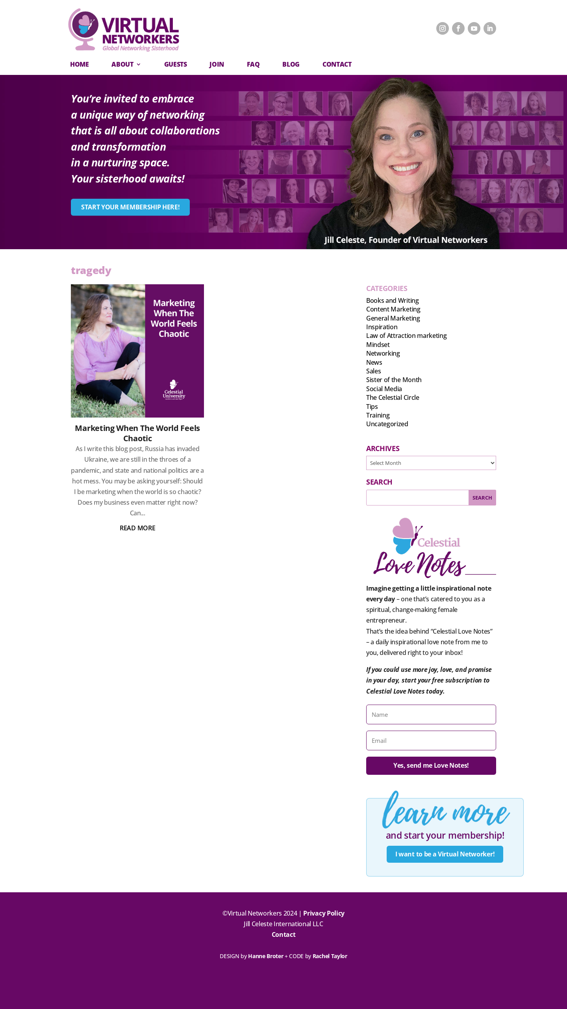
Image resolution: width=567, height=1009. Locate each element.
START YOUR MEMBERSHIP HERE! (130, 207)
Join (216, 64)
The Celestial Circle (392, 397)
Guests (175, 64)
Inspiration (381, 327)
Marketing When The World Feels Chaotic (137, 433)
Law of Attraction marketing (406, 335)
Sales (373, 371)
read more (137, 528)
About (122, 64)
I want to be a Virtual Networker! (445, 854)
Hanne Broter (265, 956)
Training (377, 415)
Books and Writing (392, 300)
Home (79, 64)
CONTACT (337, 64)
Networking (383, 353)
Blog (291, 64)
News (374, 362)
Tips (372, 406)
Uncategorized (387, 424)
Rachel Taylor (330, 956)
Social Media (384, 388)
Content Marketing (393, 309)
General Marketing (393, 318)
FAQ (253, 64)
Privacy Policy (324, 913)
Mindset (378, 344)
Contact (284, 935)
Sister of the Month (394, 379)
